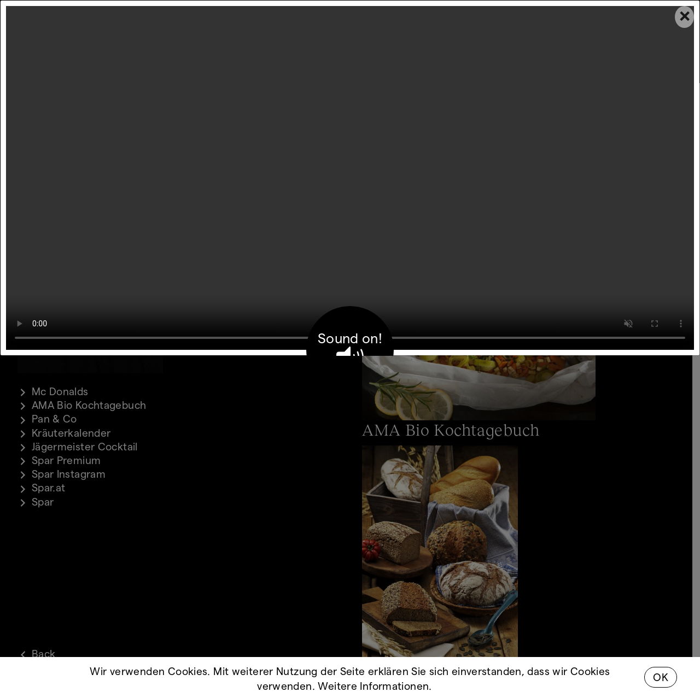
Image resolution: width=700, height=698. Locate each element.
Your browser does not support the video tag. (350, 178)
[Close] (684, 17)
